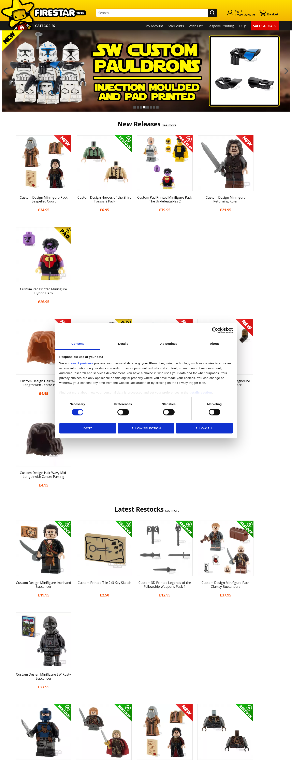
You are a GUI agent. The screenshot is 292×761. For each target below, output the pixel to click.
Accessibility (22, 719)
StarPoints (176, 26)
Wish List (196, 26)
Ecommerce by (263, 756)
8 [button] (157, 107)
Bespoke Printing (220, 26)
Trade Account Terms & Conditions (106, 716)
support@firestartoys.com (99, 692)
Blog (16, 695)
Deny (88, 428)
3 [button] (141, 107)
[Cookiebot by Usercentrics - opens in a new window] (215, 330)
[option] (146, 71)
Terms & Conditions (28, 707)
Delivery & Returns (27, 701)
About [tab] (214, 343)
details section (200, 392)
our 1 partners (82, 363)
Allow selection (146, 428)
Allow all (204, 428)
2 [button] (138, 107)
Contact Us (88, 672)
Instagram (178, 687)
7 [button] (154, 107)
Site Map (20, 730)
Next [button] (286, 71)
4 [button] (144, 107)
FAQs (243, 26)
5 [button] (147, 107)
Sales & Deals (264, 26)
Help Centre (89, 678)
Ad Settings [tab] (168, 343)
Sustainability (23, 724)
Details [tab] (123, 343)
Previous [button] (5, 71)
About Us (20, 683)
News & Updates (26, 689)
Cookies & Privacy (26, 713)
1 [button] (134, 107)
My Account (154, 26)
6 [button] (151, 107)
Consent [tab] (77, 343)
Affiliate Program (93, 722)
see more (169, 125)
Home (18, 672)
